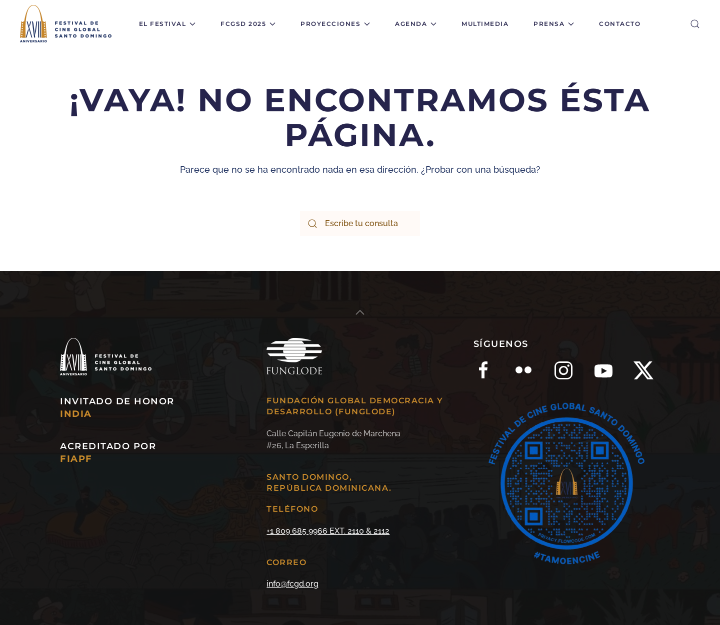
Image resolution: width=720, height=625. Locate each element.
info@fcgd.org (292, 584)
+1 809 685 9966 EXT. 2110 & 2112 (328, 531)
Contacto (619, 23)
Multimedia (485, 23)
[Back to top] (360, 312)
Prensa (554, 23)
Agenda (415, 23)
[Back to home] (67, 23)
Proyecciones (335, 23)
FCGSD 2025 (248, 23)
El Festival (167, 23)
